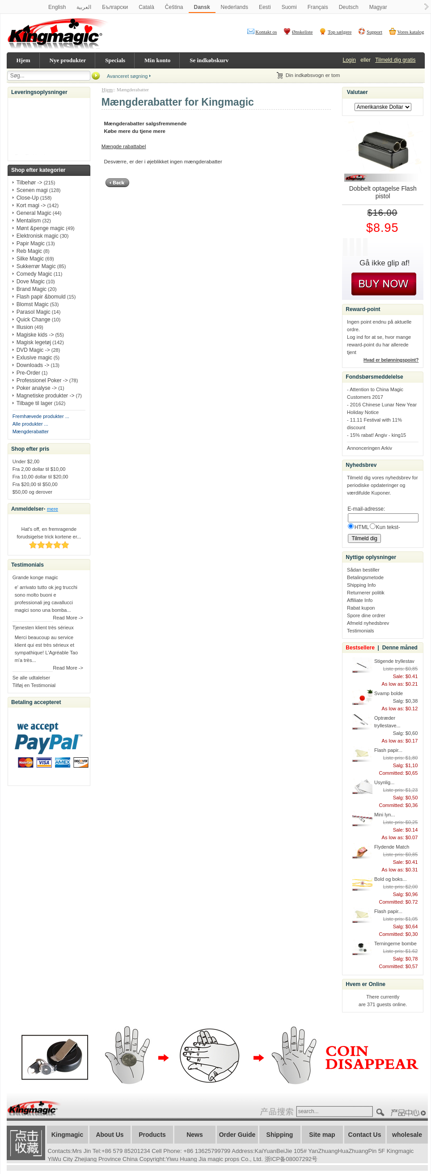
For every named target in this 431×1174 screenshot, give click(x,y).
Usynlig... (384, 782)
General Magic (34, 213)
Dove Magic (31, 281)
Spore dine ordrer (366, 615)
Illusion (25, 327)
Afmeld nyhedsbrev (368, 623)
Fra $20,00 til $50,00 (35, 484)
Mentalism (29, 221)
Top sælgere (339, 31)
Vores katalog (410, 31)
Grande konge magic (35, 577)
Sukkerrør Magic (36, 266)
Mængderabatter (31, 431)
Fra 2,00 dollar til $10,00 (39, 469)
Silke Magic (30, 259)
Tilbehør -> (29, 182)
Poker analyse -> (37, 388)
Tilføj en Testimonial (34, 685)
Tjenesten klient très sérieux (43, 627)
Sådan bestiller (363, 569)
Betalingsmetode (365, 577)
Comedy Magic (34, 274)
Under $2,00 (26, 461)
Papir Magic (31, 243)
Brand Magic (31, 289)
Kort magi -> (31, 205)
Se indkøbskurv (209, 60)
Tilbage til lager (35, 403)
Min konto (157, 60)
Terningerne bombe (395, 943)
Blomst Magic (33, 304)
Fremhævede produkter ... (41, 416)
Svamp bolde (388, 693)
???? (409, 1113)
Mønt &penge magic (40, 228)
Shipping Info (361, 585)
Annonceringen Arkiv (369, 448)
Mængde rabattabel (123, 146)
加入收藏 (26, 1143)
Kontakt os (266, 31)
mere (52, 509)
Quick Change (34, 319)
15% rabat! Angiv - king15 (378, 435)
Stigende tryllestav (394, 661)
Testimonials (360, 630)
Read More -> (68, 617)
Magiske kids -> (35, 335)
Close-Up (28, 198)
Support (374, 31)
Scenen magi (32, 190)
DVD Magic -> (33, 350)
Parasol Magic (34, 312)
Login (349, 60)
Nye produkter (68, 60)
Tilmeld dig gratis (395, 60)
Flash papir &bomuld (41, 297)
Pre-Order (28, 373)
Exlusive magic (34, 357)
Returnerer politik (366, 592)
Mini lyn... (384, 814)
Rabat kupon (361, 607)
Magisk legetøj (34, 342)
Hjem (23, 60)
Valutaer (357, 92)
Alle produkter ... (30, 424)
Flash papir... (388, 750)
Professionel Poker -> (42, 380)
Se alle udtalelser (31, 677)
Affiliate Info (359, 600)
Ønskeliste (302, 31)
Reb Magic (29, 251)
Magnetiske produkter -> (46, 396)
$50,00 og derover (32, 492)
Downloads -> (33, 365)
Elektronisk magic (38, 236)
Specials (115, 60)
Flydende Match (391, 847)
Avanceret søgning (127, 76)
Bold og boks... (390, 879)
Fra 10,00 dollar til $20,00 (40, 476)
